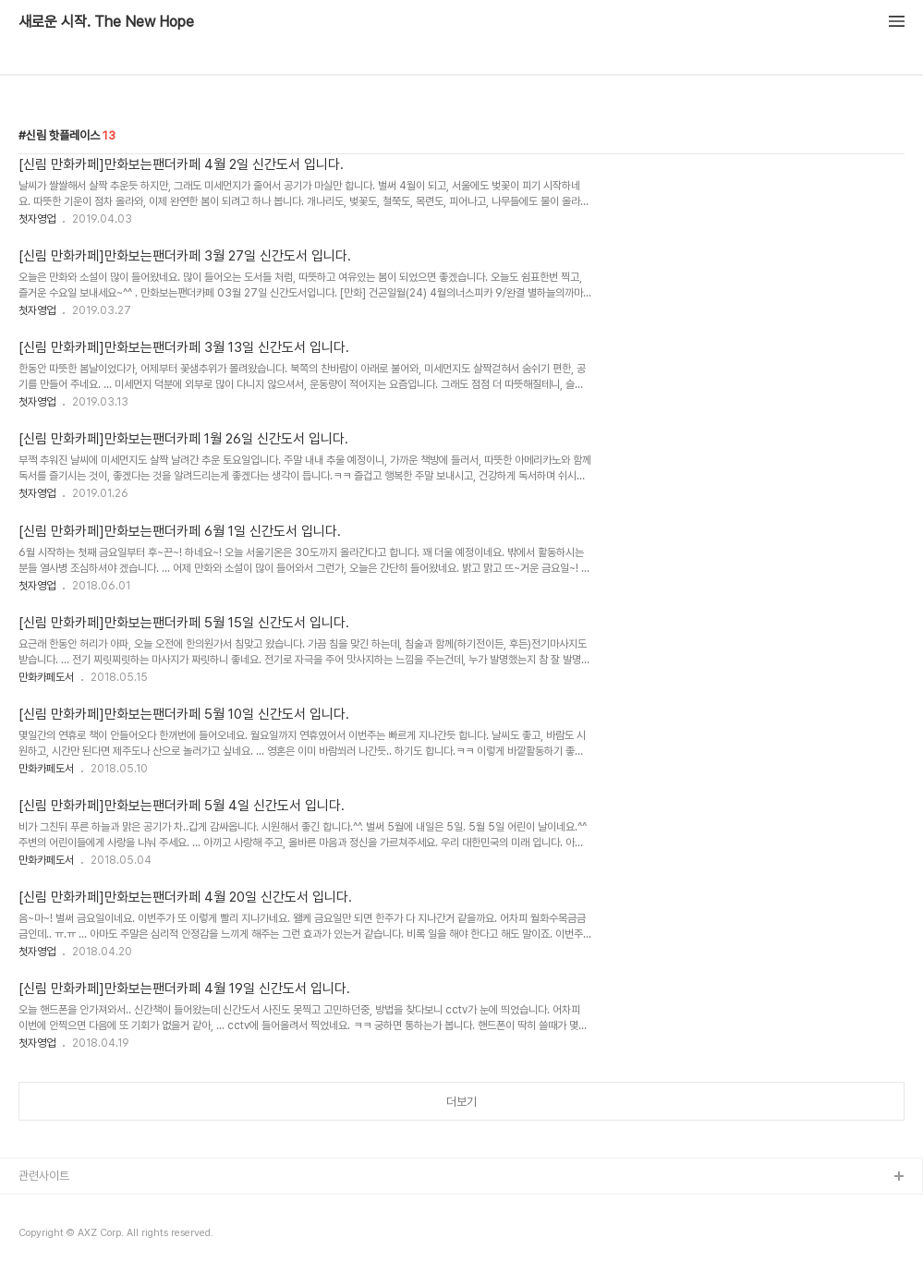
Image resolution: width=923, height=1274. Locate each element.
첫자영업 (36, 218)
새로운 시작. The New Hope (106, 22)
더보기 (461, 1102)
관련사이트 (43, 1176)
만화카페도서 (46, 677)
